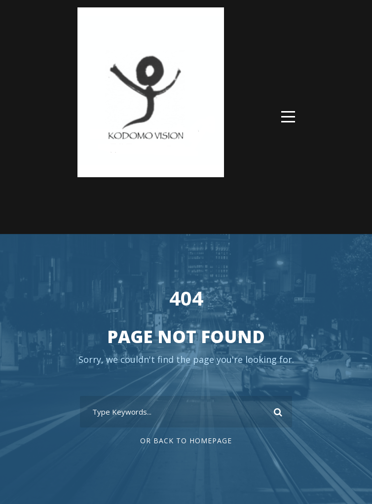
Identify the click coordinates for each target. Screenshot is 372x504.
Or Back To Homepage (186, 440)
